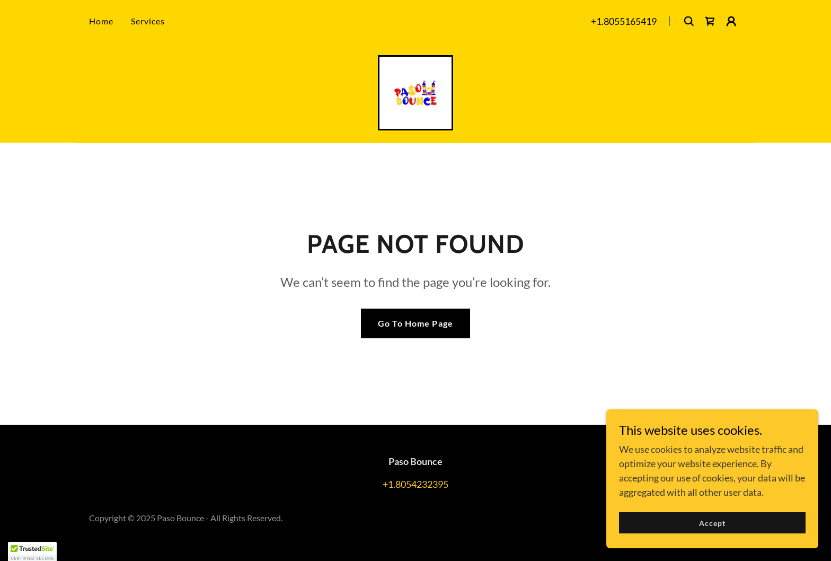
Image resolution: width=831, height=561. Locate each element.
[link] (710, 21)
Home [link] (101, 21)
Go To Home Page (415, 323)
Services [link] (148, 21)
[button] (731, 21)
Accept (712, 523)
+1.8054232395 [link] (415, 484)
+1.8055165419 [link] (624, 21)
